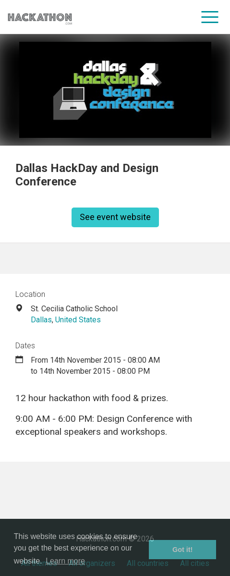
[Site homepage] (40, 17)
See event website (115, 217)
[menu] (210, 17)
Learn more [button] (65, 561)
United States (78, 319)
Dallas (41, 319)
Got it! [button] (182, 549)
